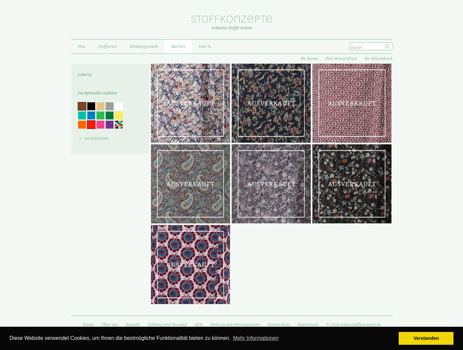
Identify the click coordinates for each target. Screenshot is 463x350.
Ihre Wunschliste (341, 58)
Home (88, 324)
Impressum (308, 324)
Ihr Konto (309, 58)
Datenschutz (278, 324)
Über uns (109, 324)
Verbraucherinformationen (235, 324)
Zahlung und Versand (167, 324)
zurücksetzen (96, 138)
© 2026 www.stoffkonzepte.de (353, 324)
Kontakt (133, 324)
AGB (198, 324)
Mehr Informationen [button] (256, 338)
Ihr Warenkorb (378, 58)
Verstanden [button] (426, 338)
